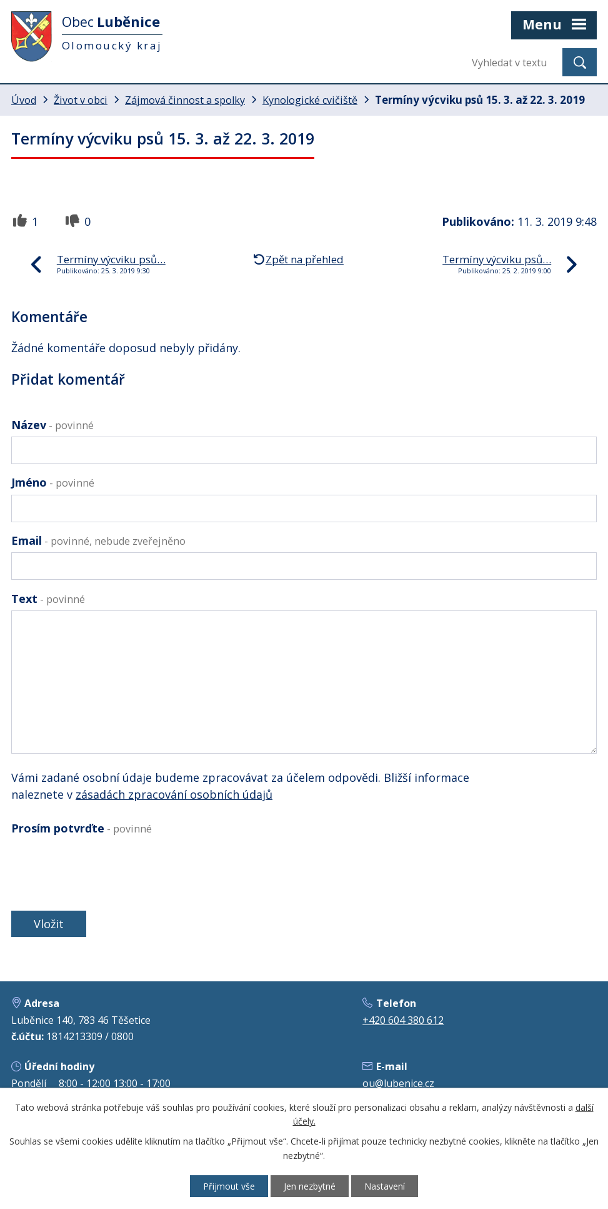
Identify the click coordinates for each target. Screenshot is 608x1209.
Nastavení (384, 1186)
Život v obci (80, 100)
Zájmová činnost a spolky (185, 100)
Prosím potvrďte (81, 828)
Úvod (23, 100)
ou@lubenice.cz (398, 1083)
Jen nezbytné (310, 1186)
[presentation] (103, 870)
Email (98, 540)
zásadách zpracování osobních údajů (174, 794)
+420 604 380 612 (403, 1020)
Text (48, 598)
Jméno (52, 482)
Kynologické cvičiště (309, 100)
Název (52, 424)
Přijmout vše (229, 1186)
